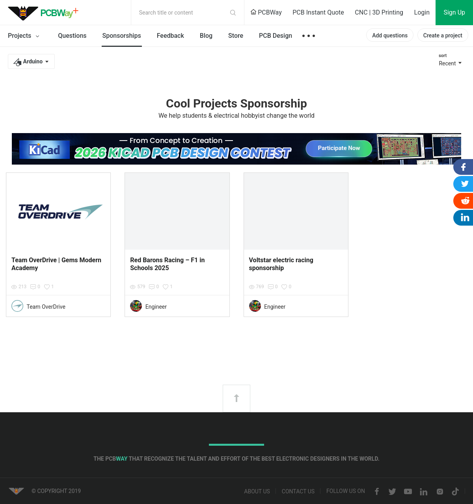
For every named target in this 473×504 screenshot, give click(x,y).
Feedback (170, 35)
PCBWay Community (45, 12)
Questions (72, 35)
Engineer (156, 307)
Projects (25, 36)
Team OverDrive (45, 307)
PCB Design (275, 35)
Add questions (390, 35)
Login (422, 12)
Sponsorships (121, 35)
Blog (206, 35)
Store (235, 35)
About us (257, 492)
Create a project (442, 35)
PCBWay (266, 12)
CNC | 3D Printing (379, 12)
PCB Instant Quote (318, 12)
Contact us (298, 492)
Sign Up (454, 12)
